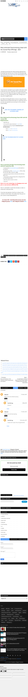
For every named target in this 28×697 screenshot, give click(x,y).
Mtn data (7, 608)
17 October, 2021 (24, 394)
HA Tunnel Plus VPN (23, 42)
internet (3, 43)
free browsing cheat (14, 42)
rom (2, 620)
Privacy (6, 657)
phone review (4, 530)
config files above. (16, 170)
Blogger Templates (19, 662)
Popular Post (14, 539)
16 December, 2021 (23, 420)
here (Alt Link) (14, 128)
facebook (17, 614)
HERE (11, 201)
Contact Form (5, 539)
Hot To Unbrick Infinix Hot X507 (13, 643)
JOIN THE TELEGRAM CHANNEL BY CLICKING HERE (14, 110)
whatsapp (24, 620)
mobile (2, 528)
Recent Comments (23, 539)
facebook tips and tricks (6, 616)
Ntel (6, 43)
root (6, 620)
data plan (3, 522)
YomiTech (9, 403)
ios (1, 526)
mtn (16, 618)
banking (24, 612)
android (2, 516)
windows (3, 536)
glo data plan (4, 618)
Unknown (6, 394)
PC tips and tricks (4, 514)
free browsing (6, 42)
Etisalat (2, 608)
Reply (6, 398)
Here (17, 124)
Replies (6, 400)
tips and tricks (4, 534)
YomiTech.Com (6, 449)
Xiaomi (8, 610)
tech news (3, 532)
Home (2, 42)
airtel (12, 610)
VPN (9, 43)
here (9, 128)
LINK (2, 453)
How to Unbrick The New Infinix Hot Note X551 (16, 627)
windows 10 (9, 622)
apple (20, 612)
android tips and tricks (5, 518)
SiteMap (2, 657)
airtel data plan (18, 610)
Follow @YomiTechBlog (18, 495)
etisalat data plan (10, 614)
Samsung (3, 610)
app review (3, 520)
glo (21, 616)
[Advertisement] (14, 22)
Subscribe (14, 469)
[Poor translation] (5, 671)
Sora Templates (12, 662)
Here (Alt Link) (14, 130)
